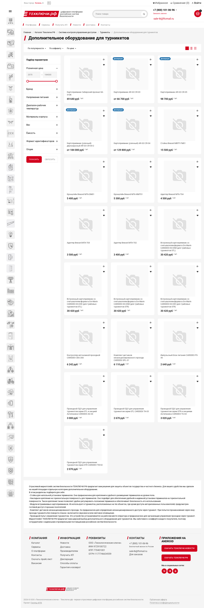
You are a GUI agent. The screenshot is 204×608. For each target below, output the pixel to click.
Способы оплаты (69, 563)
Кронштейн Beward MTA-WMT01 (128, 194)
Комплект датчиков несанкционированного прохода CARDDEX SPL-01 (129, 357)
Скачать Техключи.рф (176, 558)
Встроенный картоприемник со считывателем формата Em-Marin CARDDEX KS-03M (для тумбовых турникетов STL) (176, 247)
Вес (28, 125)
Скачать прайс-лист (41, 559)
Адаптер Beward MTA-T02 (125, 243)
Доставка (90, 25)
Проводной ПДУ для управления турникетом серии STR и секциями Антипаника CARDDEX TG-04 (176, 411)
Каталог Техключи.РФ (45, 32)
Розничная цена (34, 68)
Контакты (105, 25)
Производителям (69, 551)
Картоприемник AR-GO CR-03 (127, 92)
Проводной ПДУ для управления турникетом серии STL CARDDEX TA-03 (131, 410)
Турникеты (105, 32)
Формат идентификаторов (40, 141)
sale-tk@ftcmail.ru (164, 18)
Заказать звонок (160, 13)
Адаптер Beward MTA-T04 (172, 194)
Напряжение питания (37, 97)
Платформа (31, 25)
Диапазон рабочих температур (36, 107)
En (49, 3)
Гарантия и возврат (70, 567)
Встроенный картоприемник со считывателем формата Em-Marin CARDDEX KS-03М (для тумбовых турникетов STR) (129, 303)
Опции (29, 149)
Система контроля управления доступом (77, 32)
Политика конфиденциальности (164, 603)
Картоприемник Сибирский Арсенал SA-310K (85, 93)
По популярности (36, 48)
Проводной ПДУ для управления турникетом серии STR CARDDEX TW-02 (85, 463)
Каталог (35, 543)
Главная (27, 32)
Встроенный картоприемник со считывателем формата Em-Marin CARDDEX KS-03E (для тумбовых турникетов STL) (82, 303)
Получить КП (61, 25)
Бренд (29, 89)
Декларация (118, 59)
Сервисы (46, 25)
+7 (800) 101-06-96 (164, 11)
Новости (77, 25)
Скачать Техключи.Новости (179, 548)
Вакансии (36, 563)
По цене (70, 48)
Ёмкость (30, 133)
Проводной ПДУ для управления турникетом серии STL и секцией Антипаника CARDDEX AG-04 (82, 411)
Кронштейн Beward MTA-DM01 (80, 194)
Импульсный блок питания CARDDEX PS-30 (179, 356)
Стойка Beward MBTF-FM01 (173, 143)
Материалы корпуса (37, 116)
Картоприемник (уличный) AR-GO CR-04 (132, 143)
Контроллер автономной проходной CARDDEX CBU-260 (83, 356)
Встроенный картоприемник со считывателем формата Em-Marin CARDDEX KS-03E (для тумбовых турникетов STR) (176, 303)
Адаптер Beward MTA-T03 (78, 243)
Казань (38, 3)
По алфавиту (55, 48)
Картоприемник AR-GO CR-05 (174, 92)
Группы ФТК (36, 603)
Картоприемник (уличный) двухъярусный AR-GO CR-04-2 (80, 144)
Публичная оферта (158, 599)
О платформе (38, 551)
